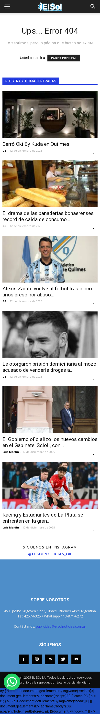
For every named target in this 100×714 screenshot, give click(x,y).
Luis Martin (10, 452)
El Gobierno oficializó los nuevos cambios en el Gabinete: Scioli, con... (50, 442)
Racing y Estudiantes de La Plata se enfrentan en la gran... (42, 518)
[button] (93, 6)
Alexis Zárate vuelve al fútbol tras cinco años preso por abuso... (47, 292)
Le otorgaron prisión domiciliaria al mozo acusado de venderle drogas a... (49, 367)
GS (4, 150)
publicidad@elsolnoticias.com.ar (61, 626)
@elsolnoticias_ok (50, 553)
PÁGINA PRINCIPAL (64, 58)
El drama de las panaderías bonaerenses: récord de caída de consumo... (48, 216)
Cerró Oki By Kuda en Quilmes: (36, 144)
